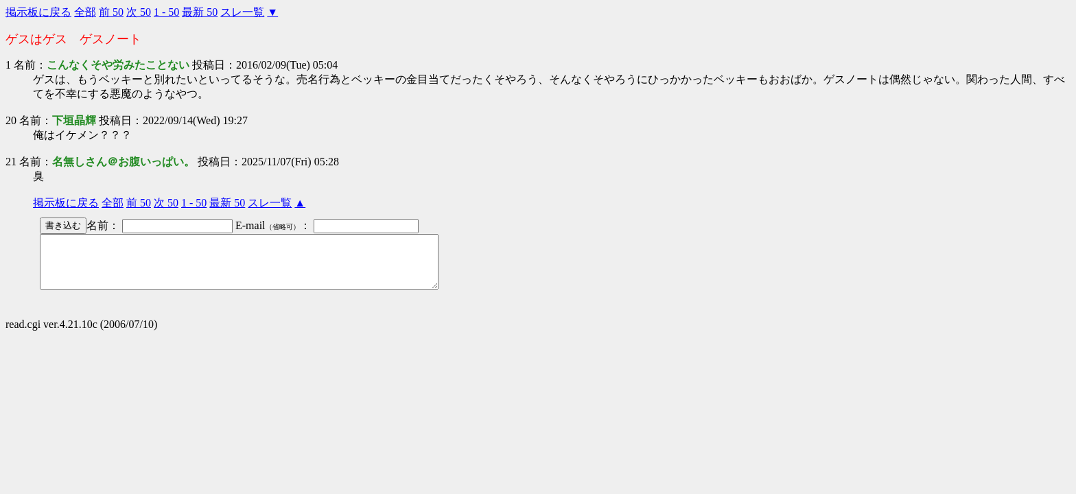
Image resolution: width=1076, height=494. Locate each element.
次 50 (138, 12)
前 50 (111, 12)
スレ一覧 (242, 12)
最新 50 (200, 12)
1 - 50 (166, 12)
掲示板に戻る (38, 12)
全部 (85, 12)
